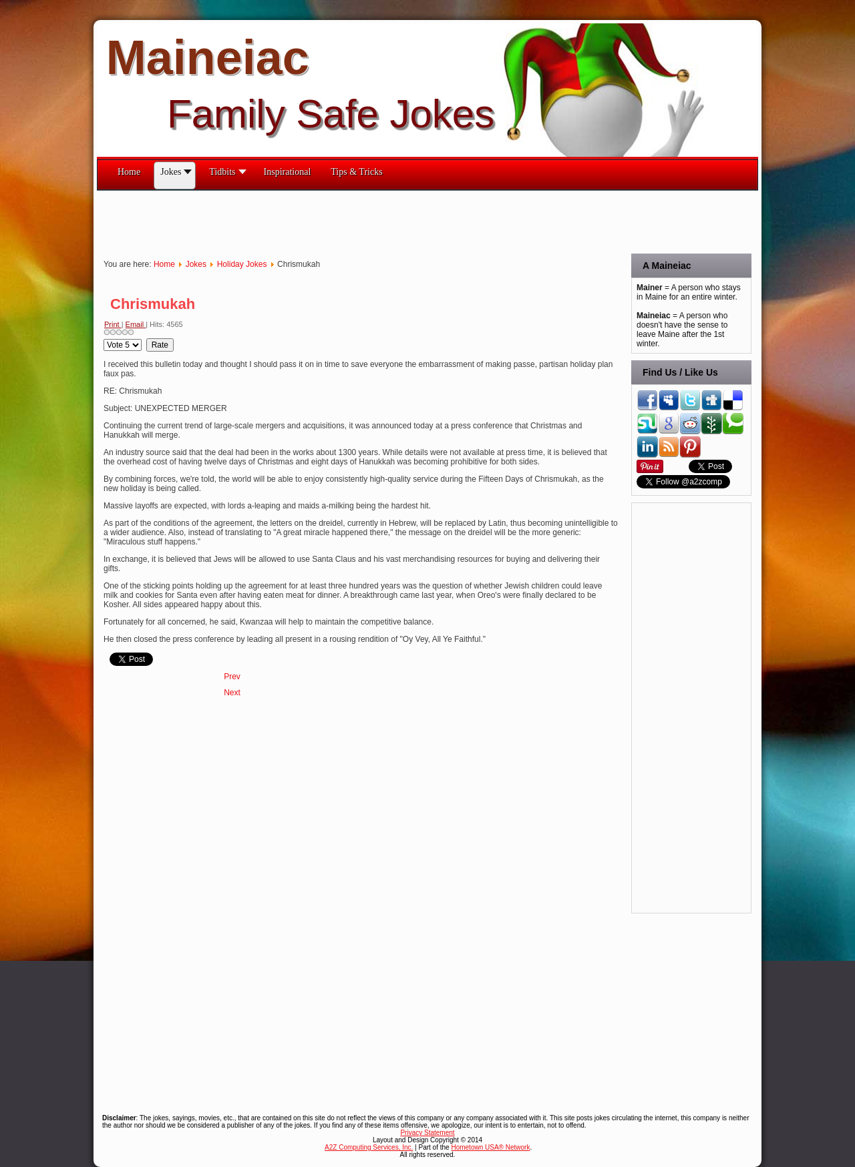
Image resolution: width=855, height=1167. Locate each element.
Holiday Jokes (242, 264)
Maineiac (207, 57)
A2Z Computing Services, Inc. (369, 1147)
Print (113, 324)
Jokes (196, 264)
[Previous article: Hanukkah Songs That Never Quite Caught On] (232, 676)
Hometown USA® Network (490, 1147)
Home (164, 264)
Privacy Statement (427, 1132)
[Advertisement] (340, 221)
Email (136, 324)
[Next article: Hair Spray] (232, 692)
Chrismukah (152, 304)
